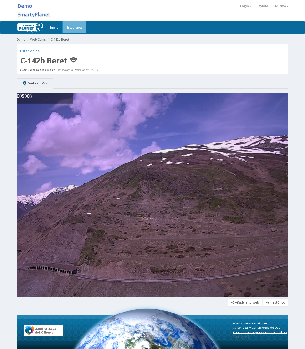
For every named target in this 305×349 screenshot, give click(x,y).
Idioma (281, 6)
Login (245, 6)
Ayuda (263, 6)
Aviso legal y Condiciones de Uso (256, 327)
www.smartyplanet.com (250, 323)
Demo (21, 39)
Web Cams (38, 39)
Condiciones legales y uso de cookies (260, 332)
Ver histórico (275, 302)
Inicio (54, 27)
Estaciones (74, 27)
